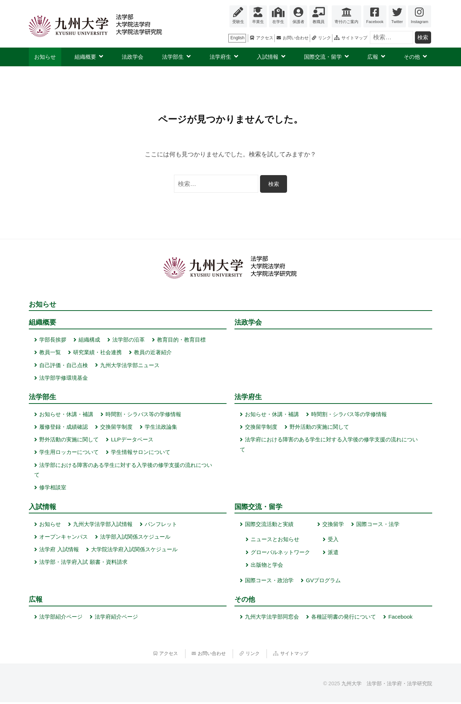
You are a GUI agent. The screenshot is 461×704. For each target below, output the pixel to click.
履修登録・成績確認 (63, 428)
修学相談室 (52, 488)
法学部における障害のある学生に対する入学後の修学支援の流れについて (123, 471)
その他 (412, 57)
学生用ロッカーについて (69, 453)
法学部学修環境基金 (63, 378)
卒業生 (258, 21)
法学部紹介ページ (60, 618)
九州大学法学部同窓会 (272, 618)
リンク (324, 37)
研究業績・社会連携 (97, 353)
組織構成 (89, 340)
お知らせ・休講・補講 (66, 415)
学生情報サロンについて (140, 453)
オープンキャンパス (63, 538)
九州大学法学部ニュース (130, 365)
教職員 (319, 21)
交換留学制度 (116, 428)
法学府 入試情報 (59, 551)
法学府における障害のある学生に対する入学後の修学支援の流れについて (329, 445)
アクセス (264, 37)
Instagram (419, 21)
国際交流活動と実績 (269, 525)
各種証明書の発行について (343, 618)
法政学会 (132, 57)
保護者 (298, 21)
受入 (333, 541)
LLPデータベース (132, 440)
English (237, 37)
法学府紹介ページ (116, 618)
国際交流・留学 (323, 57)
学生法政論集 (161, 428)
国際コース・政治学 (269, 581)
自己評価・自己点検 (63, 365)
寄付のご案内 (346, 21)
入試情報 (267, 57)
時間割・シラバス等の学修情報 (143, 415)
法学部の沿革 (128, 340)
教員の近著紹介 (153, 353)
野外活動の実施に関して (69, 440)
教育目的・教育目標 (181, 340)
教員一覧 (50, 353)
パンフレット (161, 525)
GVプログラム (323, 581)
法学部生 (173, 57)
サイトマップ (354, 37)
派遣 (333, 553)
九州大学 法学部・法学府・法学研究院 (386, 686)
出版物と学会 (267, 566)
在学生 (278, 21)
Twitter (397, 21)
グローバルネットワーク (280, 553)
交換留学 (333, 525)
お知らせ (45, 57)
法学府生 (220, 57)
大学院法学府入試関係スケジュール (134, 551)
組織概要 (85, 57)
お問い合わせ (296, 37)
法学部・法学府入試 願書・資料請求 (83, 563)
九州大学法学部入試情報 (103, 525)
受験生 (238, 21)
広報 (372, 57)
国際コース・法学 (377, 525)
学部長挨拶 (52, 340)
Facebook (375, 21)
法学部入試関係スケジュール (135, 538)
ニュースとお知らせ (275, 541)
